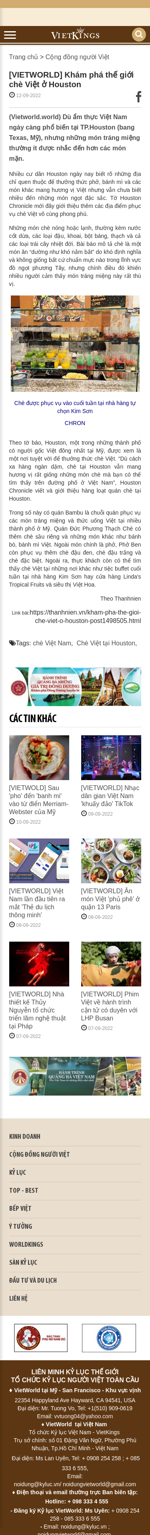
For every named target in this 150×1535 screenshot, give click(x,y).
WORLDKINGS (26, 1245)
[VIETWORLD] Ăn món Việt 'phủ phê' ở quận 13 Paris (110, 899)
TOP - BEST (23, 1191)
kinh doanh (24, 1137)
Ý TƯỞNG (20, 1227)
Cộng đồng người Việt (77, 57)
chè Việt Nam (52, 643)
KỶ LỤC (17, 1173)
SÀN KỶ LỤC (23, 1263)
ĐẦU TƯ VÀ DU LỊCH (33, 1281)
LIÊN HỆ (18, 1299)
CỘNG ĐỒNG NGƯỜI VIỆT (39, 1155)
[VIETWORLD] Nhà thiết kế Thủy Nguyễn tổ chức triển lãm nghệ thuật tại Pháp (37, 1010)
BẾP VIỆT (20, 1209)
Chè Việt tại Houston (105, 643)
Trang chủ (23, 57)
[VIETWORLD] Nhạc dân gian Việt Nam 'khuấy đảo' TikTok (110, 795)
